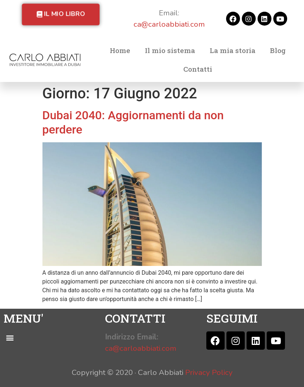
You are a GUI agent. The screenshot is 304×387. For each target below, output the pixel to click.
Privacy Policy (209, 372)
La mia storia (232, 50)
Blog (278, 50)
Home (120, 50)
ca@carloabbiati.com (169, 24)
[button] (60, 14)
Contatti (197, 69)
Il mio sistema (170, 50)
